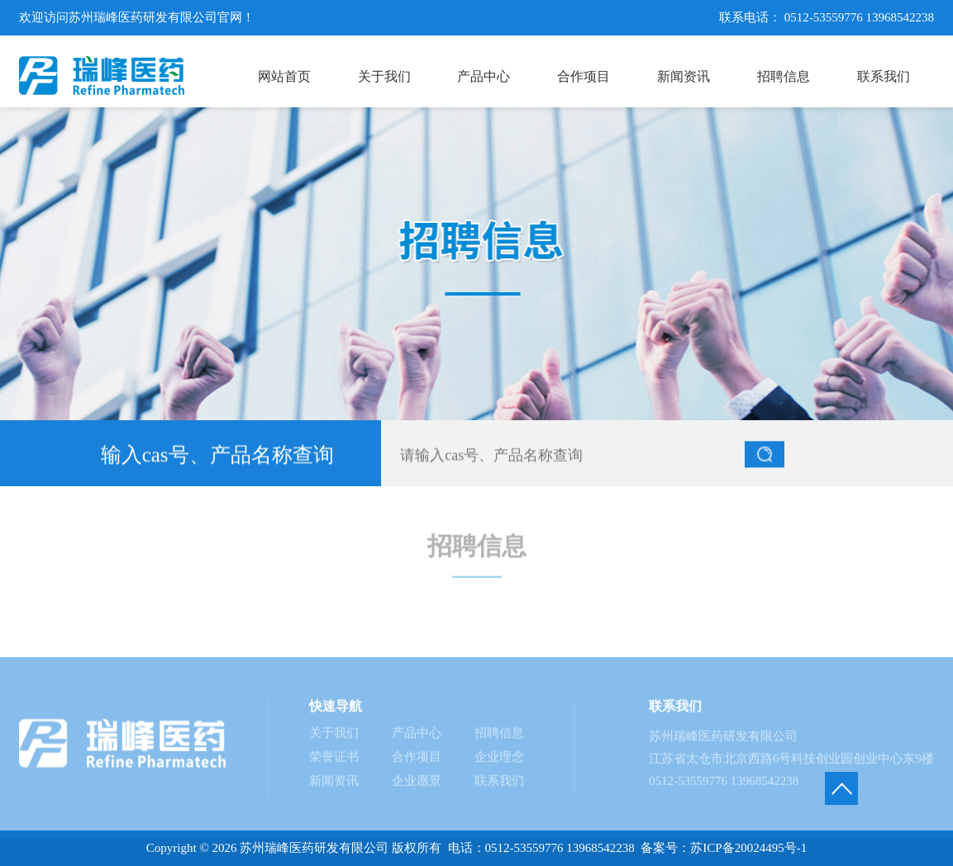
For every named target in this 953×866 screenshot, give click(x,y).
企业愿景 (416, 785)
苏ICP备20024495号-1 (748, 847)
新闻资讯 (334, 785)
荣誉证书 (334, 761)
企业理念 (499, 761)
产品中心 (416, 737)
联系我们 (499, 785)
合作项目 (416, 761)
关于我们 (334, 737)
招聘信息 (499, 737)
